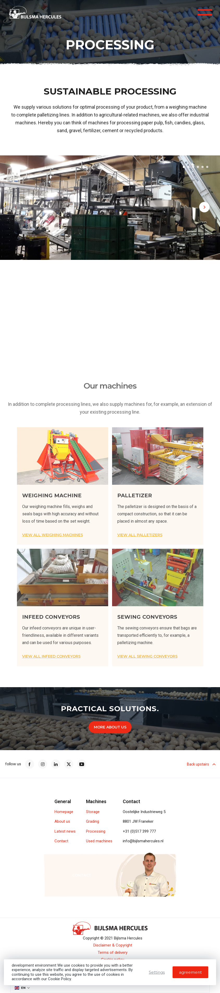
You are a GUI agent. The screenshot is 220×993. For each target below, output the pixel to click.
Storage (93, 812)
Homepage (63, 812)
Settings (157, 972)
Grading (92, 821)
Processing (95, 831)
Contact (61, 841)
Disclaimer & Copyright (112, 945)
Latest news (65, 831)
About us (62, 821)
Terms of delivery (112, 952)
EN (20, 988)
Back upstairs (201, 764)
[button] (184, 168)
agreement (190, 972)
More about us (110, 727)
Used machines (99, 841)
